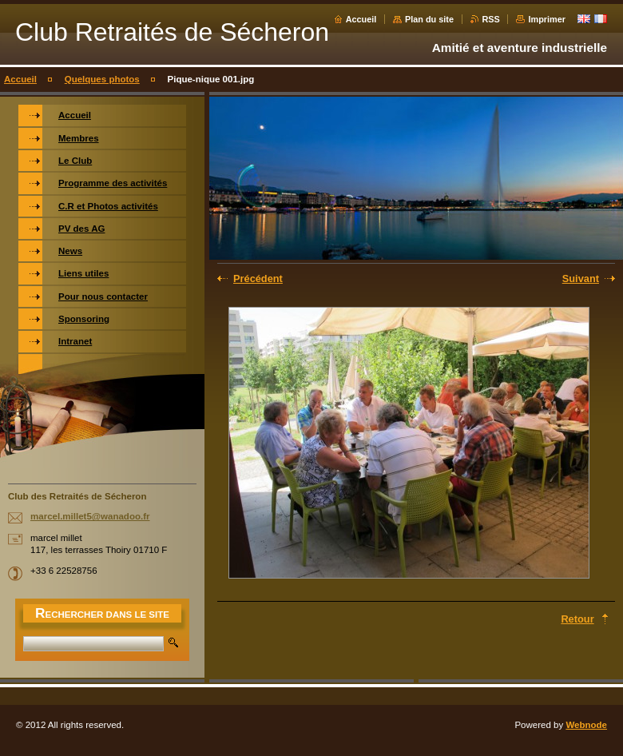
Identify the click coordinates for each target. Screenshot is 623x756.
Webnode (586, 725)
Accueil (361, 19)
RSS (491, 19)
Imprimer (546, 19)
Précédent (258, 278)
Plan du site (429, 19)
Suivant (580, 278)
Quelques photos (102, 79)
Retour (577, 619)
